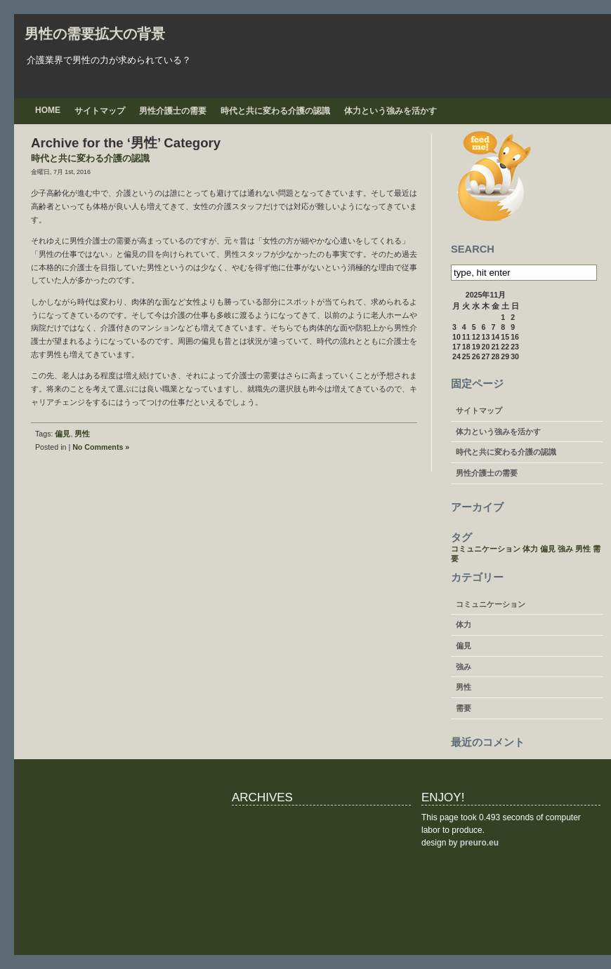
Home (47, 110)
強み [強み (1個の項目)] (565, 548)
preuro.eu (479, 843)
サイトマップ (99, 111)
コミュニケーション (490, 604)
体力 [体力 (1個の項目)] (530, 548)
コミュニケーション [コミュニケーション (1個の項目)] (485, 548)
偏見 (62, 433)
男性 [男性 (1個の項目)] (583, 548)
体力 (463, 624)
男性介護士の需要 (172, 111)
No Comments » (100, 447)
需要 (463, 708)
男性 (82, 433)
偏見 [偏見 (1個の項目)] (548, 548)
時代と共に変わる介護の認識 (275, 111)
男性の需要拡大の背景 (95, 33)
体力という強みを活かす (390, 111)
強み (463, 666)
